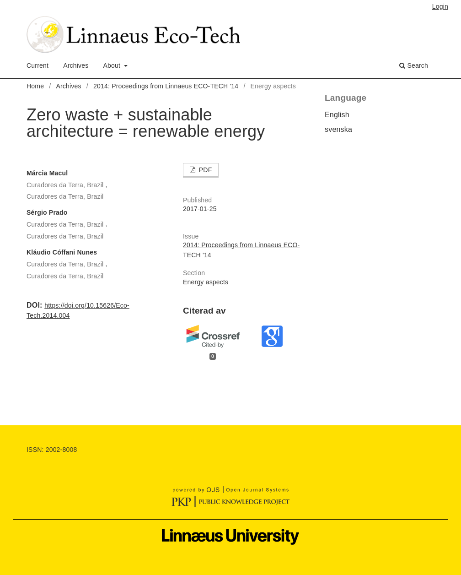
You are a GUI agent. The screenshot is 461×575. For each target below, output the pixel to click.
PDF (204, 170)
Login (440, 6)
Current (37, 65)
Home (35, 86)
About (113, 65)
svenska (338, 129)
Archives (75, 65)
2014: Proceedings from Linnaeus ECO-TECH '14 (165, 86)
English (337, 115)
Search (413, 65)
